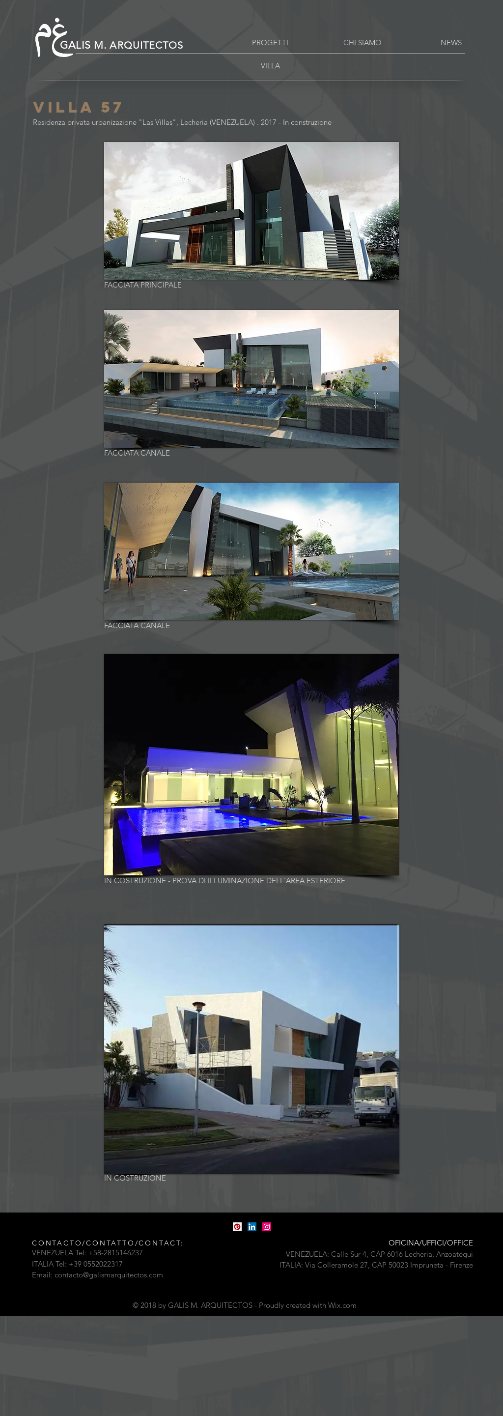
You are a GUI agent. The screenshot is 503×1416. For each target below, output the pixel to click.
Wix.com (342, 1305)
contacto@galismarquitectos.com (109, 1274)
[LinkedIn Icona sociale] (252, 1226)
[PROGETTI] (270, 42)
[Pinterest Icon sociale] (237, 1226)
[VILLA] (270, 65)
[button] (451, 42)
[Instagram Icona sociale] (266, 1226)
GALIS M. (121, 45)
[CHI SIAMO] (362, 42)
